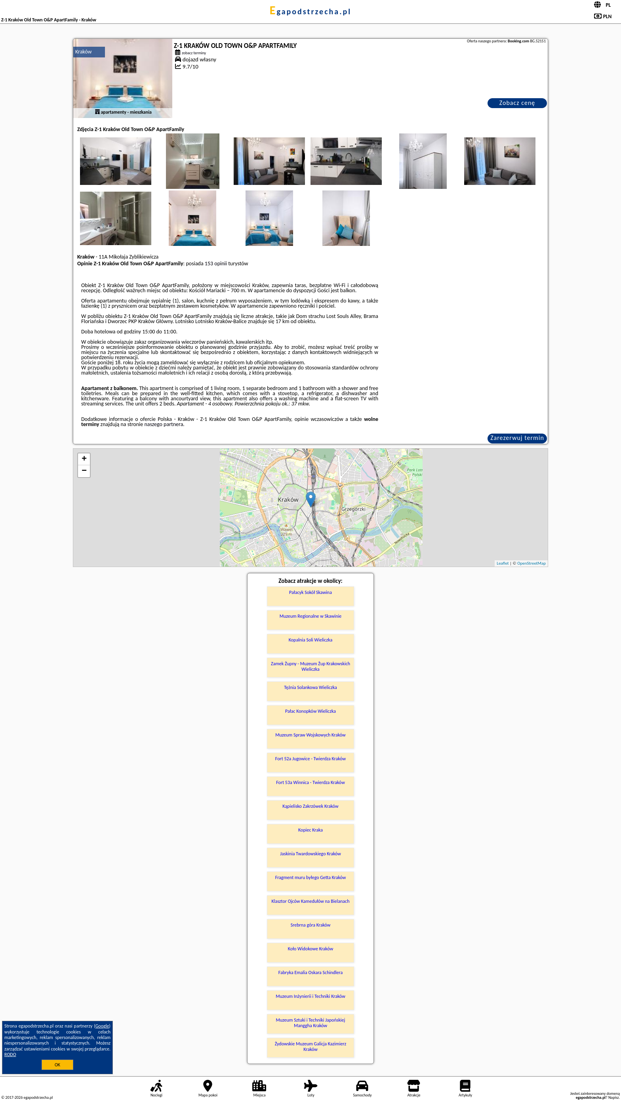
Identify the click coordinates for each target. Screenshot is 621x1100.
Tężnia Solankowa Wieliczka (310, 687)
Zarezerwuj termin (517, 438)
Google (102, 1026)
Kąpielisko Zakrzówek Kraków (310, 806)
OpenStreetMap (531, 563)
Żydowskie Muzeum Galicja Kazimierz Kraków (311, 1046)
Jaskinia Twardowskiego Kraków (310, 853)
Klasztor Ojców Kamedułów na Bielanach (311, 901)
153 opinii (216, 263)
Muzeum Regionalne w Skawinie (311, 616)
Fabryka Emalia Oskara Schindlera (310, 972)
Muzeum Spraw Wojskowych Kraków (310, 735)
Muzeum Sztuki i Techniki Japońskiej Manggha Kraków (310, 1022)
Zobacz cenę (517, 103)
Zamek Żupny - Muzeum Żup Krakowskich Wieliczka (310, 666)
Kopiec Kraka (310, 830)
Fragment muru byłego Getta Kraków (310, 877)
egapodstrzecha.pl (310, 11)
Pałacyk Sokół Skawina (310, 592)
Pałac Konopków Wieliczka (310, 711)
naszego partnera (163, 424)
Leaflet (503, 563)
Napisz (613, 1097)
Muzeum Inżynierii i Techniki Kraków (310, 996)
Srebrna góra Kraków (311, 925)
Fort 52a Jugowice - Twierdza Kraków (310, 758)
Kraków (83, 51)
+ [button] (84, 459)
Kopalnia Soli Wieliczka (310, 640)
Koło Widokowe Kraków (310, 949)
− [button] (84, 471)
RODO (10, 1054)
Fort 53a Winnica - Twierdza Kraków (310, 782)
